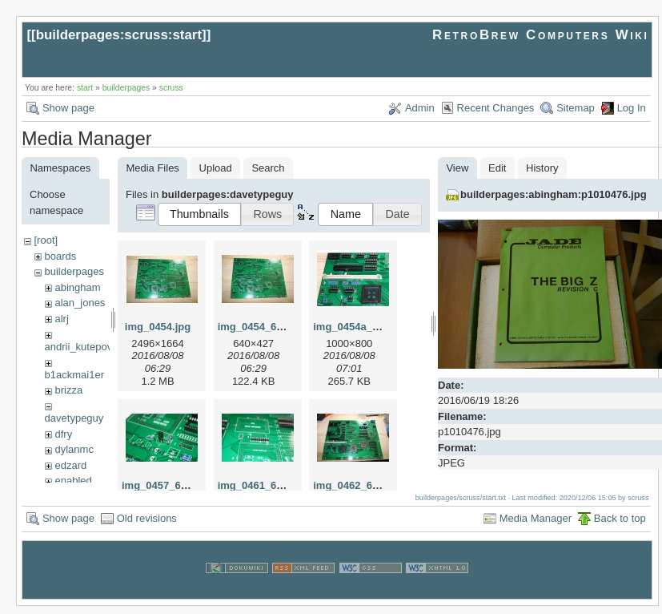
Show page (68, 108)
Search (267, 168)
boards (60, 256)
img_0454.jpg (158, 327)
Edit (497, 168)
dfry (63, 434)
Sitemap (575, 108)
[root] (46, 240)
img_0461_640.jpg (262, 485)
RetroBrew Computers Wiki (540, 34)
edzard (70, 465)
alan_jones (79, 303)
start (85, 87)
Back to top (620, 526)
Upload (215, 168)
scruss (171, 87)
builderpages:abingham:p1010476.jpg (553, 194)
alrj (61, 319)
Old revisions (147, 526)
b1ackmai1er (74, 375)
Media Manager (536, 526)
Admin (420, 108)
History (542, 168)
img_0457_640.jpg (166, 485)
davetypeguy (74, 418)
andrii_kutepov (79, 347)
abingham (77, 287)
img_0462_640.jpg (357, 485)
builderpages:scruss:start (119, 34)
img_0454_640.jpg (262, 327)
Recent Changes (496, 108)
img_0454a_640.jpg (360, 327)
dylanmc (73, 449)
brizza (68, 390)
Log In (631, 108)
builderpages (126, 87)
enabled (72, 481)
